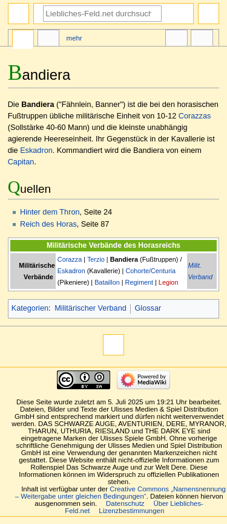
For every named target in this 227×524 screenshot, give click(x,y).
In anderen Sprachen (176, 40)
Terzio (96, 259)
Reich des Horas (48, 224)
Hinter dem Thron (50, 212)
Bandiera (124, 259)
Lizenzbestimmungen (131, 510)
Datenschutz (125, 503)
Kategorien (30, 308)
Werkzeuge (201, 40)
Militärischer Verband (90, 308)
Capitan (21, 162)
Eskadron (36, 150)
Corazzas (195, 116)
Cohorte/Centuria (150, 270)
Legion (169, 282)
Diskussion (48, 40)
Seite (23, 40)
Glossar (147, 308)
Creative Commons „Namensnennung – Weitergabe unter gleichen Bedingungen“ (120, 492)
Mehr (74, 38)
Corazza (70, 259)
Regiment (139, 282)
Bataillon (107, 282)
